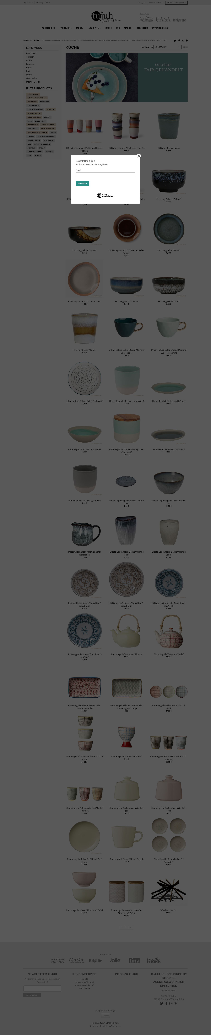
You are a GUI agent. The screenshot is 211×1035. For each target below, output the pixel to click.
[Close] (139, 156)
